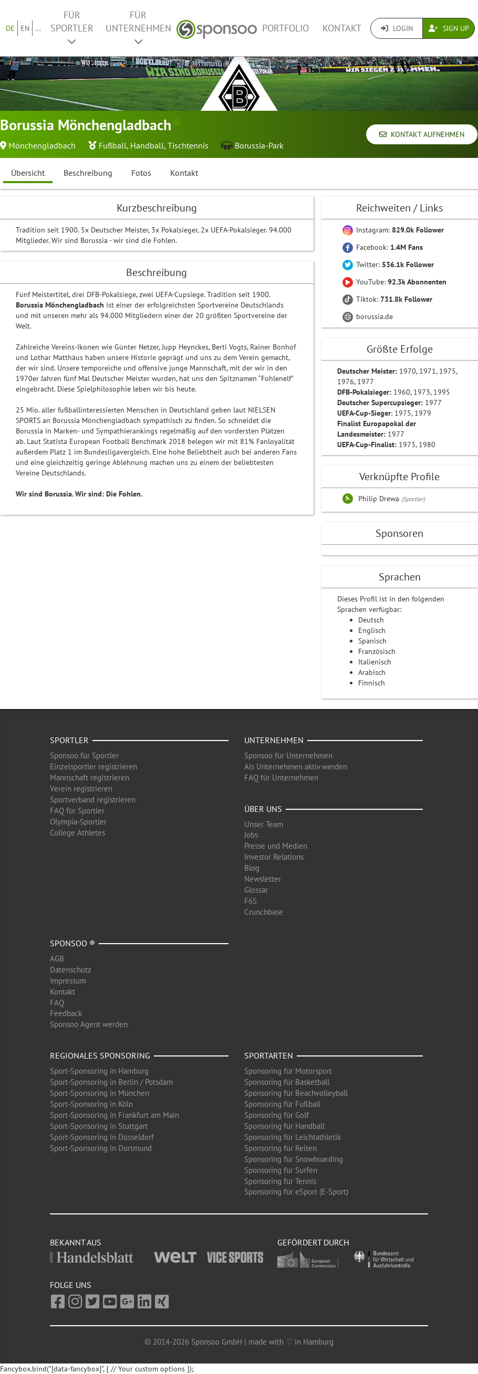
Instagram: (393, 230)
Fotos (141, 172)
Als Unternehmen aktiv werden (295, 766)
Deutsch (371, 620)
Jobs (251, 835)
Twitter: (388, 264)
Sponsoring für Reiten (280, 1148)
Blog (251, 868)
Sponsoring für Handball (284, 1126)
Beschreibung (88, 172)
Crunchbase (263, 912)
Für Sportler (71, 27)
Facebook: (382, 247)
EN (24, 28)
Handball (147, 145)
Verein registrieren (81, 789)
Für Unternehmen (138, 27)
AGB (57, 959)
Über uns (263, 809)
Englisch (372, 630)
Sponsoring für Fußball (282, 1104)
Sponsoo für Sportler (84, 755)
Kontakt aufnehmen (421, 134)
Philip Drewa (379, 498)
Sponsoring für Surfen (280, 1170)
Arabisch (372, 672)
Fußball (113, 145)
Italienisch (374, 662)
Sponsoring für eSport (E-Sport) (296, 1192)
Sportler (69, 740)
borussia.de (367, 316)
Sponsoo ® (72, 943)
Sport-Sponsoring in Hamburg (99, 1071)
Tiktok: (387, 299)
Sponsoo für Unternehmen (288, 755)
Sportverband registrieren (93, 800)
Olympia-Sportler (78, 822)
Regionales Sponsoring (100, 1055)
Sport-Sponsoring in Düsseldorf (102, 1137)
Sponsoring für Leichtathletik (292, 1137)
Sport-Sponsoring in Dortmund (101, 1148)
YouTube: (394, 282)
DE (10, 28)
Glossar (256, 890)
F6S (250, 901)
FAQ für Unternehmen (281, 778)
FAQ (57, 1003)
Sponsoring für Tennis (280, 1181)
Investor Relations (274, 857)
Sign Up (449, 28)
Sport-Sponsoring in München (99, 1093)
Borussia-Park (259, 145)
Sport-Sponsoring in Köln (91, 1104)
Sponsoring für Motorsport (288, 1071)
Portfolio (285, 28)
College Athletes (77, 833)
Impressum (68, 981)
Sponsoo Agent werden (89, 1024)
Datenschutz (70, 970)
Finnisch (371, 683)
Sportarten (268, 1055)
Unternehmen (274, 740)
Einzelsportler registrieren (93, 766)
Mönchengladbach (42, 145)
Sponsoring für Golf (276, 1115)
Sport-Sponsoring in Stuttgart (99, 1126)
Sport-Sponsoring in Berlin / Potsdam (111, 1082)
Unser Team (263, 824)
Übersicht (28, 172)
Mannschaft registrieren (89, 778)
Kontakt (342, 28)
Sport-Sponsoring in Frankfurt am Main (114, 1115)
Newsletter (262, 879)
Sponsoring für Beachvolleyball (296, 1093)
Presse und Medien (275, 846)
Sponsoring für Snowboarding (293, 1159)
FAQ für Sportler (77, 811)
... (38, 28)
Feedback (66, 1013)
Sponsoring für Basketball (286, 1082)
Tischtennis (188, 145)
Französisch (377, 651)
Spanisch (372, 641)
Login (397, 28)
